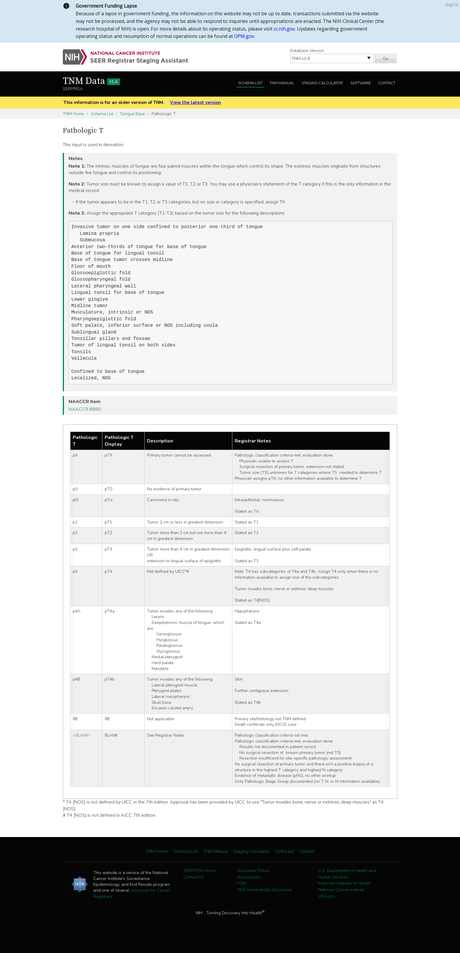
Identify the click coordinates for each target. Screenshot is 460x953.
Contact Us (193, 891)
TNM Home (73, 114)
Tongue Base (132, 114)
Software (360, 83)
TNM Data (91, 81)
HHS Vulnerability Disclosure (264, 904)
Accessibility (249, 891)
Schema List (250, 83)
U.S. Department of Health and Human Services (347, 888)
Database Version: (307, 50)
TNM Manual (282, 83)
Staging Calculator (322, 83)
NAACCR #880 (85, 423)
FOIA (242, 897)
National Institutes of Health (344, 897)
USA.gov (326, 910)
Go (385, 58)
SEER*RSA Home (199, 885)
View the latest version (195, 102)
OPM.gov (244, 36)
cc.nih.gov (284, 29)
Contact (386, 83)
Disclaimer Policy (253, 885)
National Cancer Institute (341, 904)
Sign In (452, 4)
